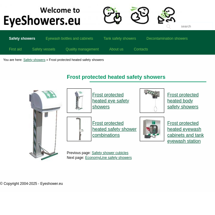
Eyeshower (107, 15)
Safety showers (34, 60)
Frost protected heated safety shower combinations (114, 129)
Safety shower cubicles (110, 153)
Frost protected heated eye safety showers (110, 101)
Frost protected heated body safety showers (183, 101)
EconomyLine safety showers (108, 158)
